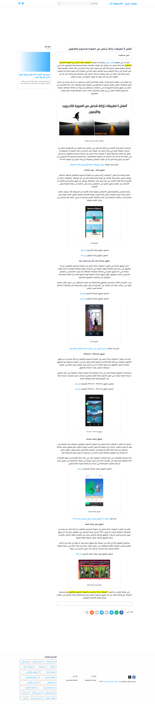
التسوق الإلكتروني (31, 678)
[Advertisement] (77, 26)
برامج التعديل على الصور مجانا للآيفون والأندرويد (88, 348)
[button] (23, 3)
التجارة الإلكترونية (30, 688)
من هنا (83, 250)
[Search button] (59, 3)
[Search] (77, 3)
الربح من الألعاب (36, 693)
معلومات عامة (27, 667)
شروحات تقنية (50, 672)
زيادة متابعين (51, 683)
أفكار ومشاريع (37, 662)
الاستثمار (52, 667)
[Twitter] (110, 613)
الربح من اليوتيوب (32, 683)
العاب (24, 698)
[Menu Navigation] (19, 3)
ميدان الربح (111, 62)
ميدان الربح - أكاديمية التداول (122, 3)
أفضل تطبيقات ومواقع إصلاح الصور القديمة (87, 165)
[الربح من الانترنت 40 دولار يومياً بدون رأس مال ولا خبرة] (34, 62)
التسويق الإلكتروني (32, 672)
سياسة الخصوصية (90, 681)
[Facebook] (121, 613)
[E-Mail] (104, 613)
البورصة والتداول (50, 678)
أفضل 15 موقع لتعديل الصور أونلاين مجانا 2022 (90, 519)
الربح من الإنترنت (50, 662)
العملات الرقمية (50, 698)
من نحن (75, 677)
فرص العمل (25, 662)
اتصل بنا (93, 677)
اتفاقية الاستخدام (72, 681)
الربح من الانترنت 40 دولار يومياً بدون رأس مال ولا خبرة (34, 75)
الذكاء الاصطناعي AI (49, 688)
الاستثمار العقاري (50, 693)
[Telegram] (98, 613)
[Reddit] (87, 613)
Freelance (24, 693)
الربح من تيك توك (35, 698)
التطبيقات (41, 667)
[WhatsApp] (115, 613)
